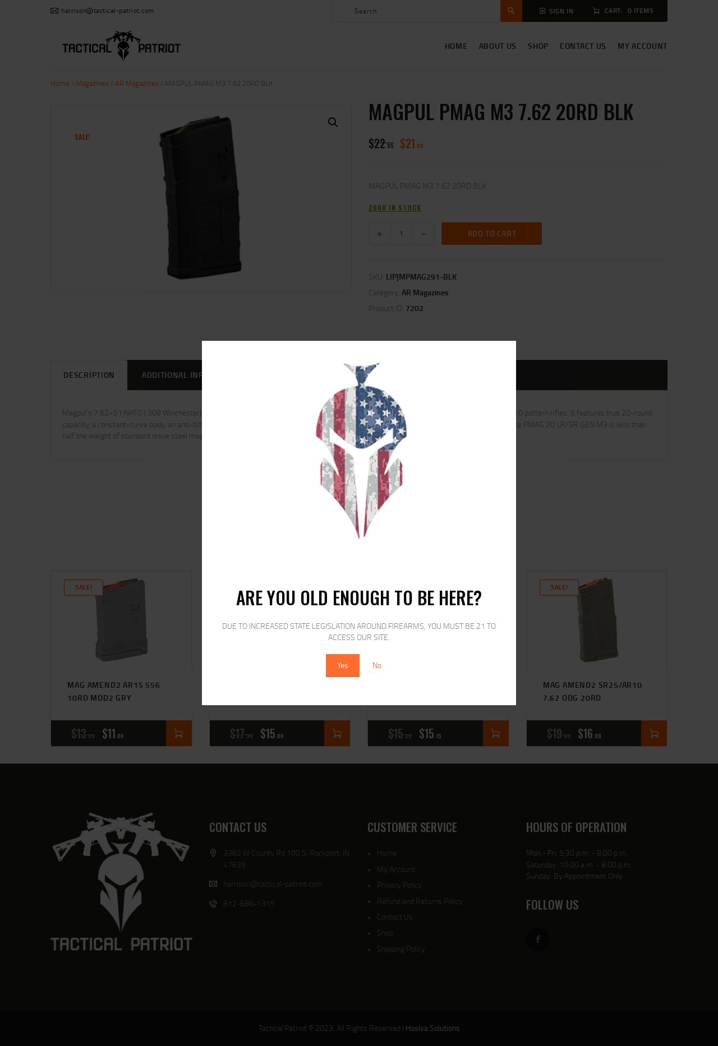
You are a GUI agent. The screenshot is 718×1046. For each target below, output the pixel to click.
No (376, 665)
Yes (342, 665)
